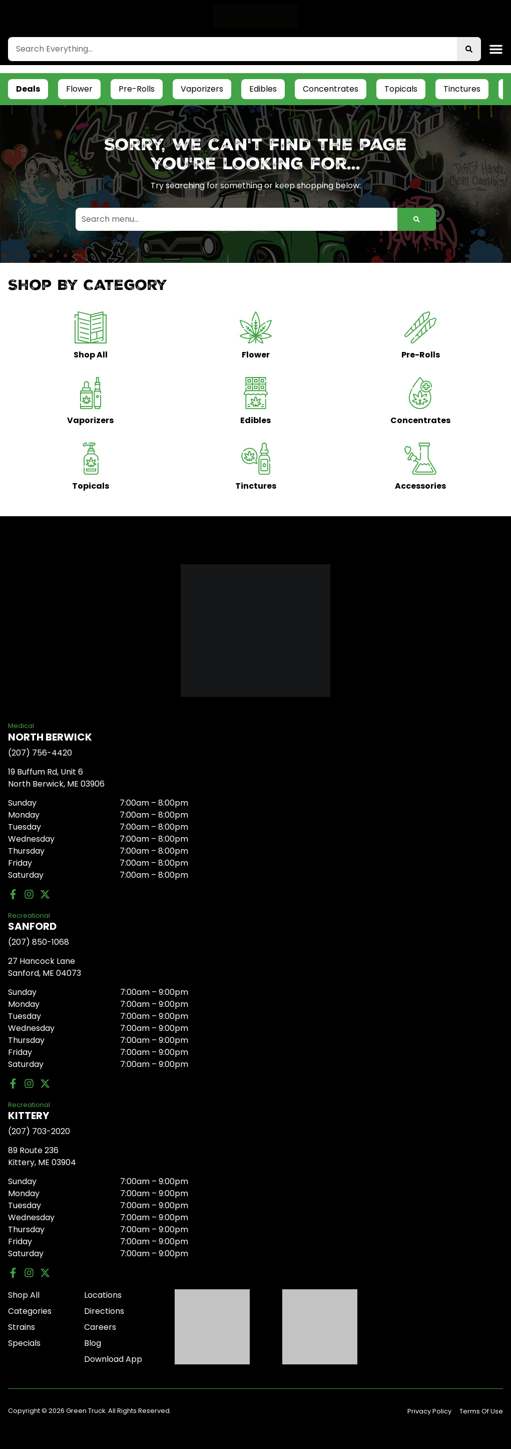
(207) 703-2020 (39, 1131)
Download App (113, 1359)
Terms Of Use (481, 1411)
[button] (496, 49)
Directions (104, 1311)
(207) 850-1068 (38, 942)
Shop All (24, 1295)
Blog (92, 1343)
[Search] (469, 49)
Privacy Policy (429, 1411)
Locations (103, 1295)
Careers (100, 1327)
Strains (21, 1327)
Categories (30, 1311)
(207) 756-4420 (40, 753)
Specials (24, 1343)
